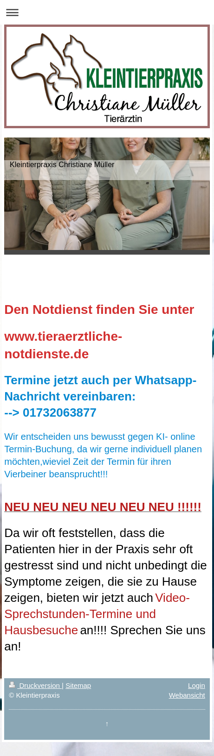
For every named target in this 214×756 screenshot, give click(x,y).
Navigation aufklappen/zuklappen (107, 12)
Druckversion (35, 685)
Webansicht (187, 695)
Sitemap (78, 685)
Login (196, 685)
